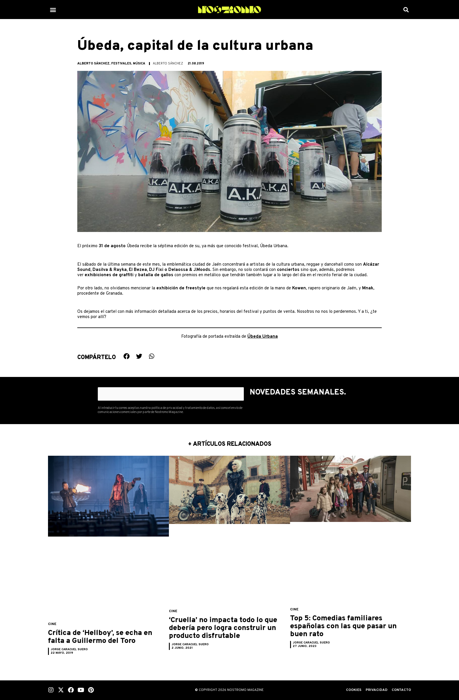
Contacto (401, 690)
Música (139, 64)
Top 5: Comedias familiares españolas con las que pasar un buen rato (346, 626)
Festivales (121, 64)
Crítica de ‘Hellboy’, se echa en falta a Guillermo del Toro (105, 640)
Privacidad (375, 690)
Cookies (351, 690)
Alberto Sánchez (93, 64)
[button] (53, 9)
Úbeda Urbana (263, 336)
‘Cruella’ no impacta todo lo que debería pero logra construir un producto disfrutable (226, 632)
